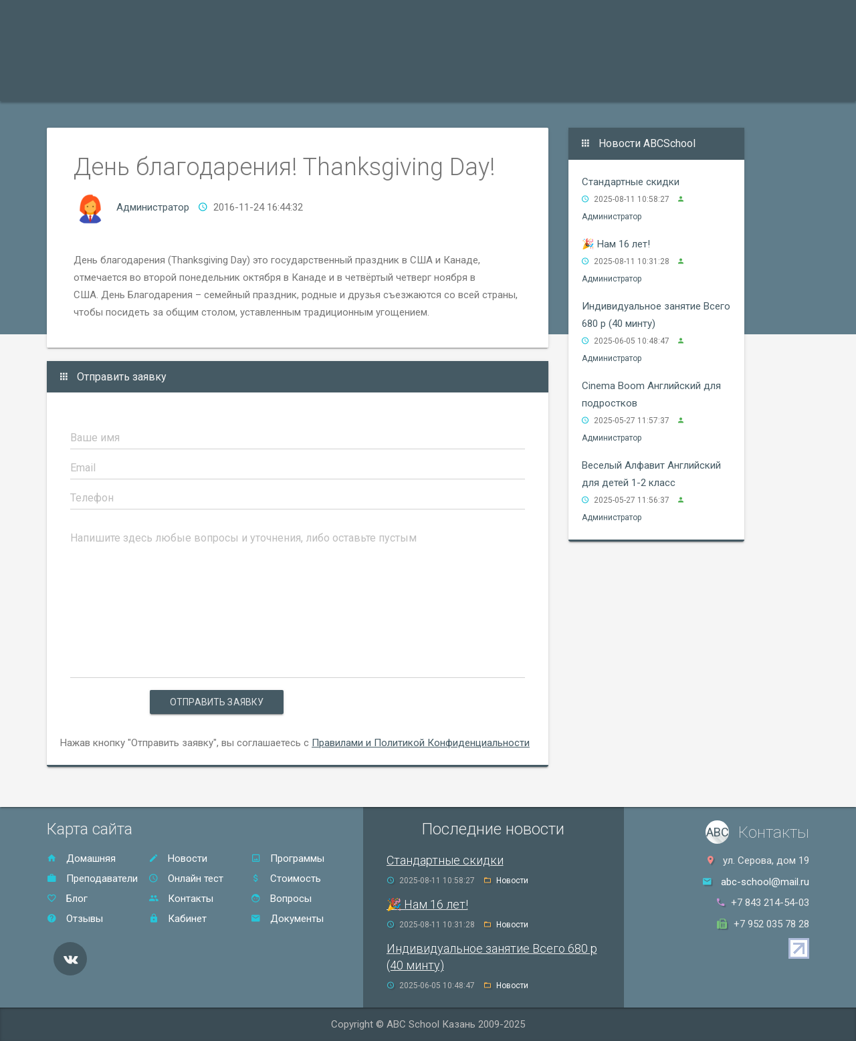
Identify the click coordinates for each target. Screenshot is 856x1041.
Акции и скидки (291, 84)
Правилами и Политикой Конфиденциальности (421, 743)
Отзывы (458, 84)
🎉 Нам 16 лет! (616, 244)
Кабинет (177, 919)
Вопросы (281, 899)
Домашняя (81, 858)
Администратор (152, 207)
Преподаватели (186, 84)
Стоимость (384, 84)
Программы (90, 84)
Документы (287, 919)
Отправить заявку (216, 702)
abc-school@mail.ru (765, 882)
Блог (67, 899)
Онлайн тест (611, 84)
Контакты (530, 84)
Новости (177, 858)
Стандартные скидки (630, 182)
